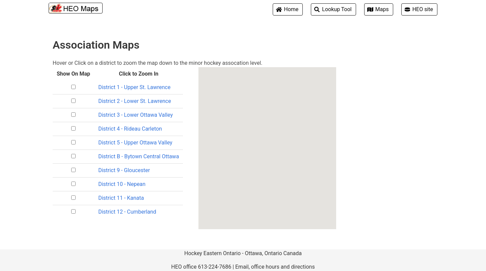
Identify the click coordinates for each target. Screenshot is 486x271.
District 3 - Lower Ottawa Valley (135, 115)
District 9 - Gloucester (124, 170)
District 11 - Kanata (121, 198)
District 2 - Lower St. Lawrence (134, 101)
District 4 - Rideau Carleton (130, 129)
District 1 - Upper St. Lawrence (134, 87)
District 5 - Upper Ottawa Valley (135, 142)
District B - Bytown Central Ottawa (138, 156)
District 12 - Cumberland (127, 212)
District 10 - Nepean (121, 184)
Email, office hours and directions (275, 267)
